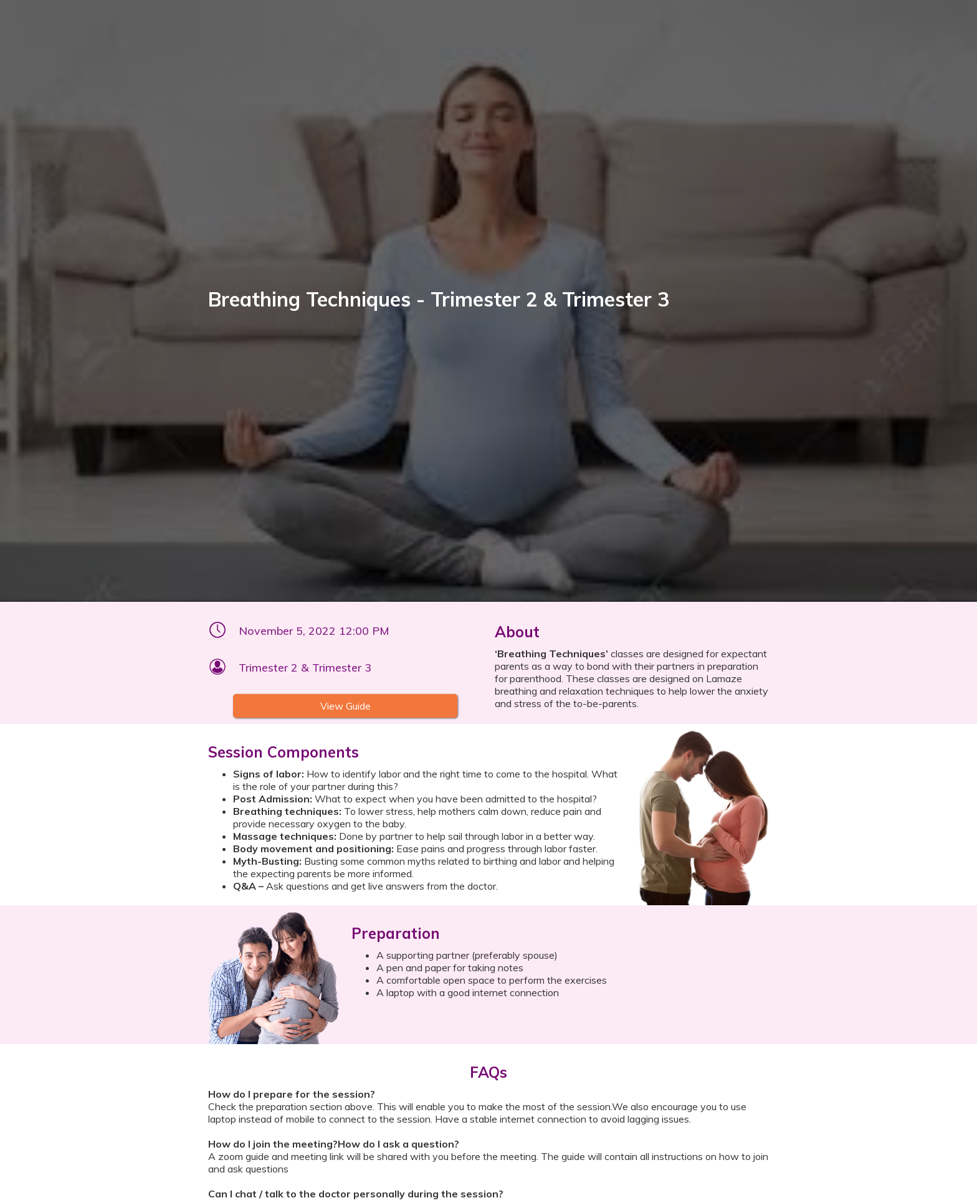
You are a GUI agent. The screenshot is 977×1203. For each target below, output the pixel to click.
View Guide (345, 706)
